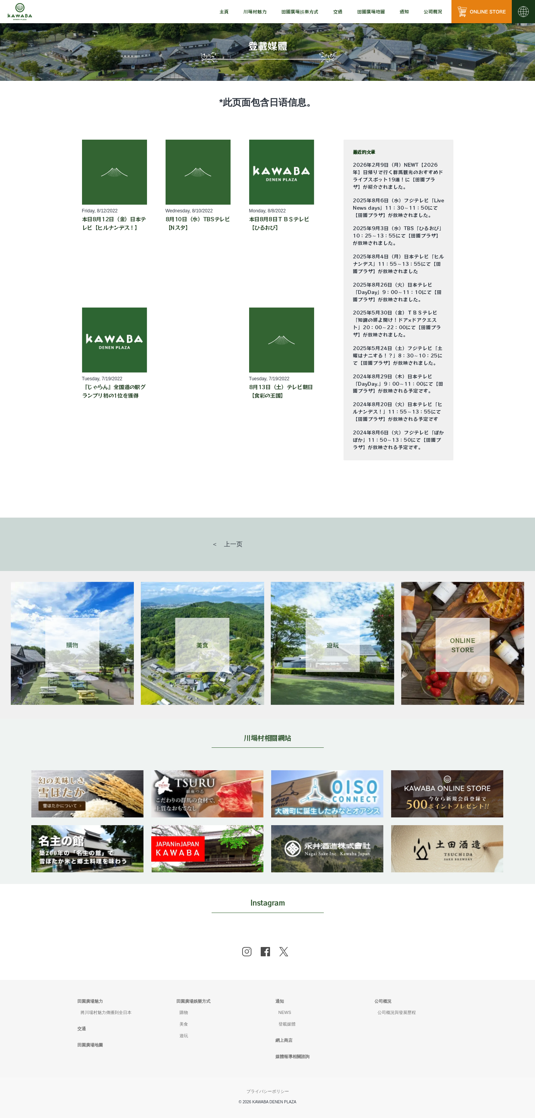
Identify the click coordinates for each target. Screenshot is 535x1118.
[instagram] (246, 951)
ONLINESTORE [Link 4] (462, 645)
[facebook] (265, 951)
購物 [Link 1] (72, 645)
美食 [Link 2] (202, 645)
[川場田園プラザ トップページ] (20, 11)
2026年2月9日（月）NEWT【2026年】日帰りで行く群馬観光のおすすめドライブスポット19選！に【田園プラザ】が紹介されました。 (398, 175)
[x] (284, 951)
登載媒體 (287, 1024)
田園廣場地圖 (371, 11)
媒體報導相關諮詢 (292, 1056)
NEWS (285, 1012)
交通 (337, 11)
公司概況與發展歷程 (397, 1012)
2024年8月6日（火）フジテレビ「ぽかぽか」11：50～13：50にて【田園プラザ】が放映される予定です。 (398, 440)
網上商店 (283, 1040)
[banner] (87, 775)
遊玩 (183, 1035)
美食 (183, 1024)
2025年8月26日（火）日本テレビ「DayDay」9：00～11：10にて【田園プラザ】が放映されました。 (397, 292)
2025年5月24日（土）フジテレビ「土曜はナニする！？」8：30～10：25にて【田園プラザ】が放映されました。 (398, 355)
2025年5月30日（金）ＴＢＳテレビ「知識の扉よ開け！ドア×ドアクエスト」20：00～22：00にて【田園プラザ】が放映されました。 (397, 323)
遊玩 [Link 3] (332, 645)
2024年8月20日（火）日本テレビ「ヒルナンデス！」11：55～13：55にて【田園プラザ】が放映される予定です (398, 411)
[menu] (224, 11)
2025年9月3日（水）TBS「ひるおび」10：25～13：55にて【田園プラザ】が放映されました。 (398, 235)
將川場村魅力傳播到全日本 (106, 1012)
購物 (183, 1012)
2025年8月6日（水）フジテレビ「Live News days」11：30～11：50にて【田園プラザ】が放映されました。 (398, 208)
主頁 (224, 11)
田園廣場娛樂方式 (193, 1001)
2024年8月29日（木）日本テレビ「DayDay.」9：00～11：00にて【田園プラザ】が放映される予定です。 (398, 384)
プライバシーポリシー (267, 1091)
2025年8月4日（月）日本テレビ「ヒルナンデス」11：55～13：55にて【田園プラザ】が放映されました (398, 264)
